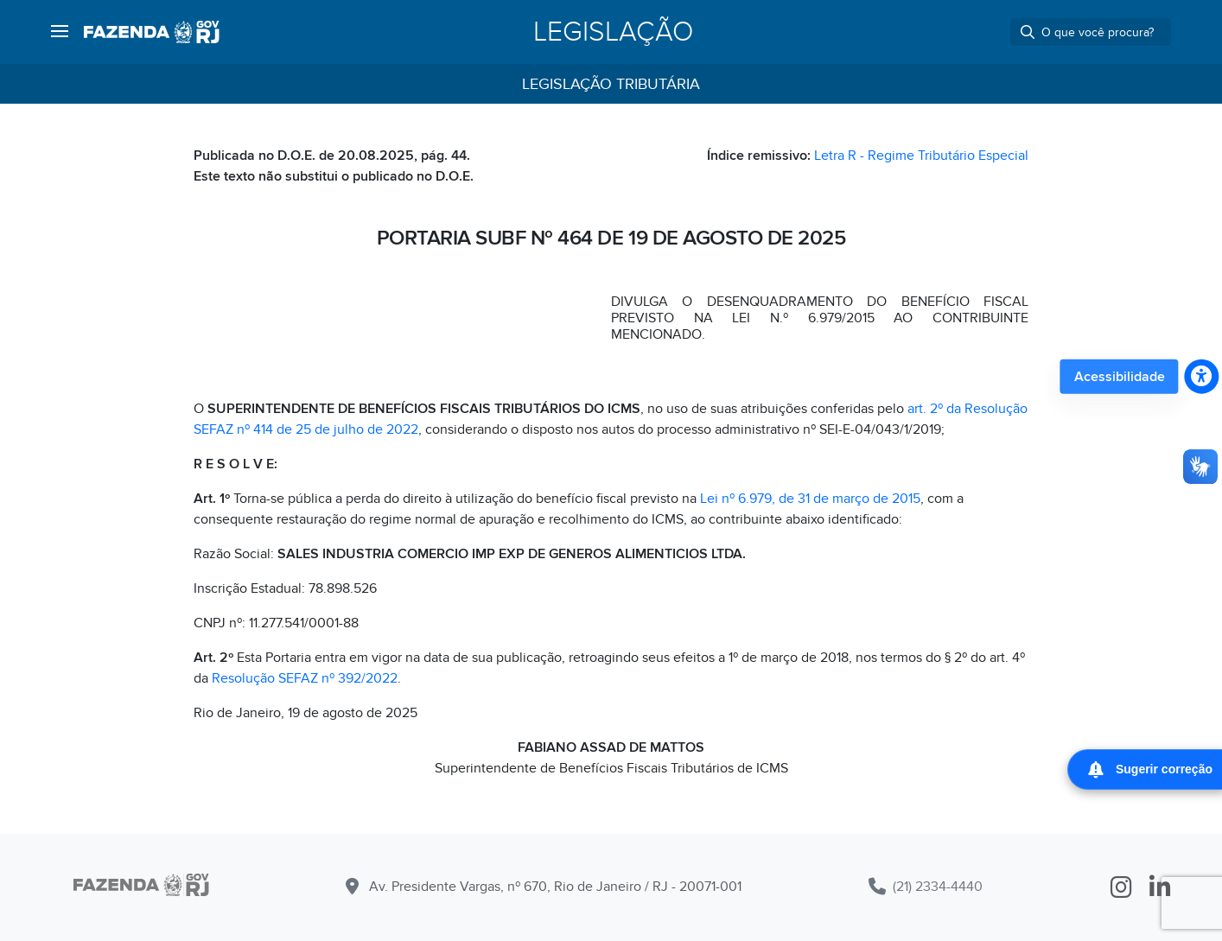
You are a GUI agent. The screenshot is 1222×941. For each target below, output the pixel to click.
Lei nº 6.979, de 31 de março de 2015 (810, 498)
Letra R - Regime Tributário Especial (921, 155)
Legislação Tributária (611, 84)
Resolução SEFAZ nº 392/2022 (305, 678)
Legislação (613, 32)
